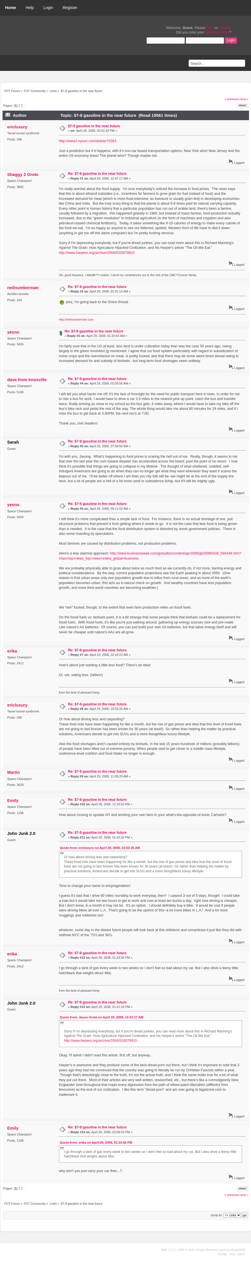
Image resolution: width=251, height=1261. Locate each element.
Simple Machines (206, 1249)
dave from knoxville (27, 379)
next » (244, 99)
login (209, 28)
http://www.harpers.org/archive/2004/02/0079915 (97, 253)
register (224, 28)
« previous (231, 99)
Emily (12, 800)
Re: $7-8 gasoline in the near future (97, 174)
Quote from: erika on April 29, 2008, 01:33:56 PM (96, 1142)
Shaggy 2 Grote (22, 174)
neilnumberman (22, 287)
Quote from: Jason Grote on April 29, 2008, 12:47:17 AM (101, 1017)
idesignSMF (237, 1249)
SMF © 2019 (186, 1249)
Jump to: (217, 1215)
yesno (13, 332)
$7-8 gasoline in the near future (94, 126)
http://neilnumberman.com (76, 319)
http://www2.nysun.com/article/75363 (87, 141)
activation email (217, 32)
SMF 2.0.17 (168, 1249)
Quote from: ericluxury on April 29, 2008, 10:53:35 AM (100, 847)
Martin (13, 772)
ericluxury (17, 126)
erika (12, 651)
